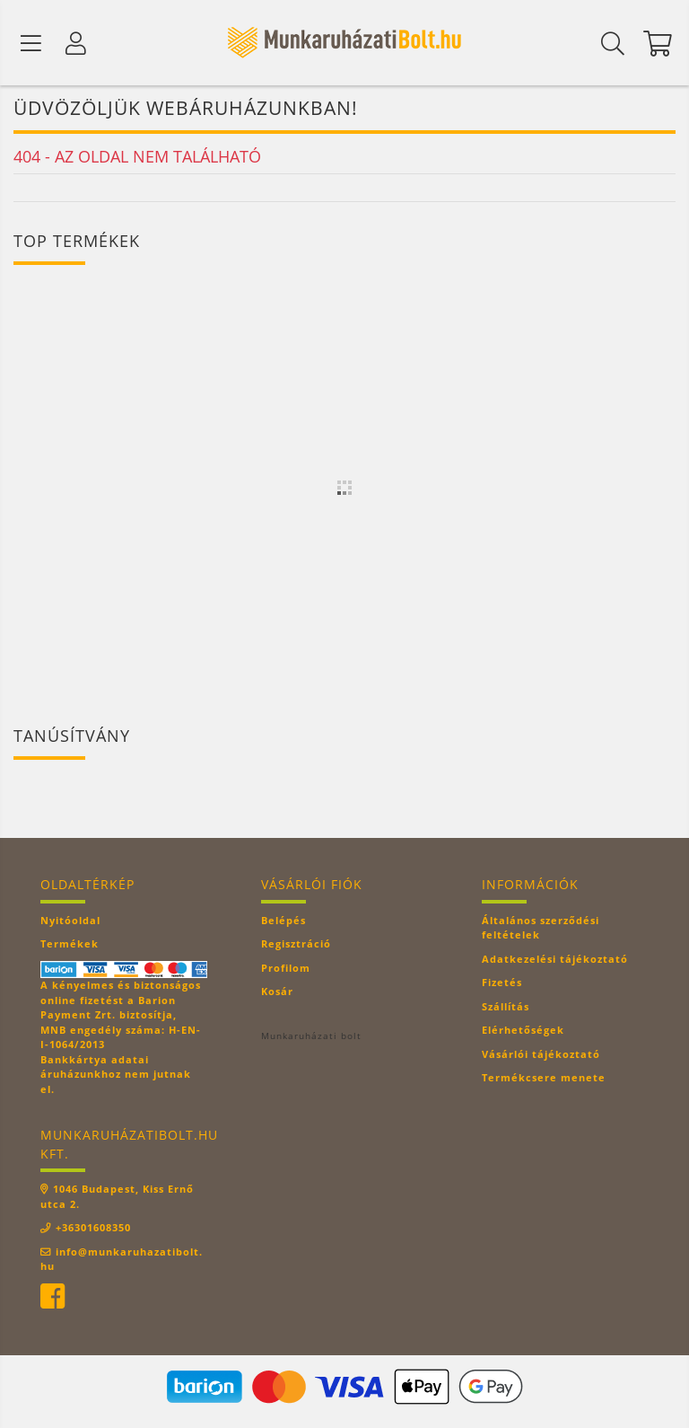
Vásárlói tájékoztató (541, 1055)
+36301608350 (93, 1229)
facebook (52, 1297)
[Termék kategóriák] (31, 43)
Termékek (69, 945)
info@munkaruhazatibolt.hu (121, 1260)
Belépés (283, 922)
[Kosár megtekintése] (658, 43)
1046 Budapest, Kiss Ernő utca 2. (117, 1198)
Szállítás (505, 1008)
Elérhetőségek (523, 1031)
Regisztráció (296, 945)
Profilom (285, 969)
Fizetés (502, 984)
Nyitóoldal (70, 922)
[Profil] (76, 43)
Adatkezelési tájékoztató (555, 960)
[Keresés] (613, 43)
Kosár (277, 993)
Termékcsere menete (544, 1079)
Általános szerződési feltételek (540, 929)
